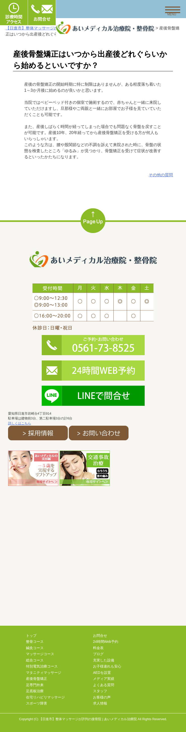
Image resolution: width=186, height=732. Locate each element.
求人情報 (100, 703)
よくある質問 (103, 685)
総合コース (35, 660)
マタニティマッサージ (43, 673)
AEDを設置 (102, 673)
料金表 (98, 648)
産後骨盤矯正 (36, 679)
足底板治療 (35, 691)
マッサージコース (40, 654)
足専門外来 (35, 685)
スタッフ (100, 691)
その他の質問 (161, 175)
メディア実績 (103, 679)
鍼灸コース (35, 648)
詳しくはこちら (19, 423)
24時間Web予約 (105, 642)
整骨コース (35, 642)
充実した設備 (103, 660)
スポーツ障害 (36, 703)
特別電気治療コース (42, 666)
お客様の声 (102, 697)
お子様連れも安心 (107, 666)
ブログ (98, 654)
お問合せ (100, 636)
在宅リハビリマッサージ (45, 697)
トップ (31, 636)
